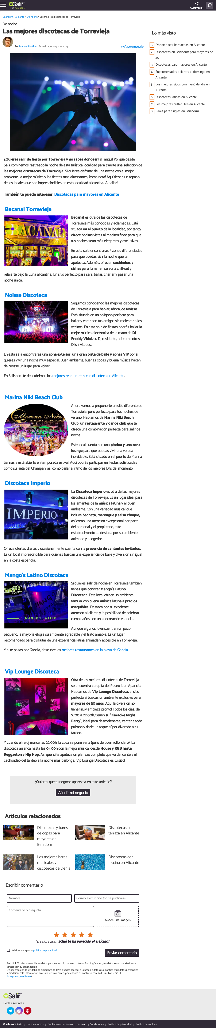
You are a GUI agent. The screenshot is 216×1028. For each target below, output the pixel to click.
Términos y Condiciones (90, 1024)
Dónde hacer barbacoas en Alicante (180, 45)
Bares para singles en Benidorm (177, 111)
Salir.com (8, 17)
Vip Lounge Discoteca (32, 672)
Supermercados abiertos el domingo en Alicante (182, 74)
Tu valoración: (46, 941)
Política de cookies (146, 1024)
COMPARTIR (196, 6)
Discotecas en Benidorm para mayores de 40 (184, 55)
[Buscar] (210, 5)
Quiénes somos (35, 1024)
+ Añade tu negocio (132, 46)
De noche (32, 17)
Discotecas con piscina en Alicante (123, 860)
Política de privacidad (120, 1024)
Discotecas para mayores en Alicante (86, 194)
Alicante (19, 8)
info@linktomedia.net (19, 976)
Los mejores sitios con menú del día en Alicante (182, 87)
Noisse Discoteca (26, 295)
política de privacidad (45, 950)
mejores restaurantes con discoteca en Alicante (88, 376)
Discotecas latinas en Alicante (176, 97)
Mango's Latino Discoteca (36, 575)
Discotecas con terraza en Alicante (123, 831)
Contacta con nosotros (60, 1024)
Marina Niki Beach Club (33, 397)
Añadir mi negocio (73, 793)
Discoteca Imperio (27, 483)
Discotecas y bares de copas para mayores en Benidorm (52, 836)
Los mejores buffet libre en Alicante (180, 104)
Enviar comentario (122, 953)
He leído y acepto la (34, 950)
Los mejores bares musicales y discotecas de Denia (53, 862)
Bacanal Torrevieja (28, 209)
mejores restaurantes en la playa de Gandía (95, 650)
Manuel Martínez (28, 46)
